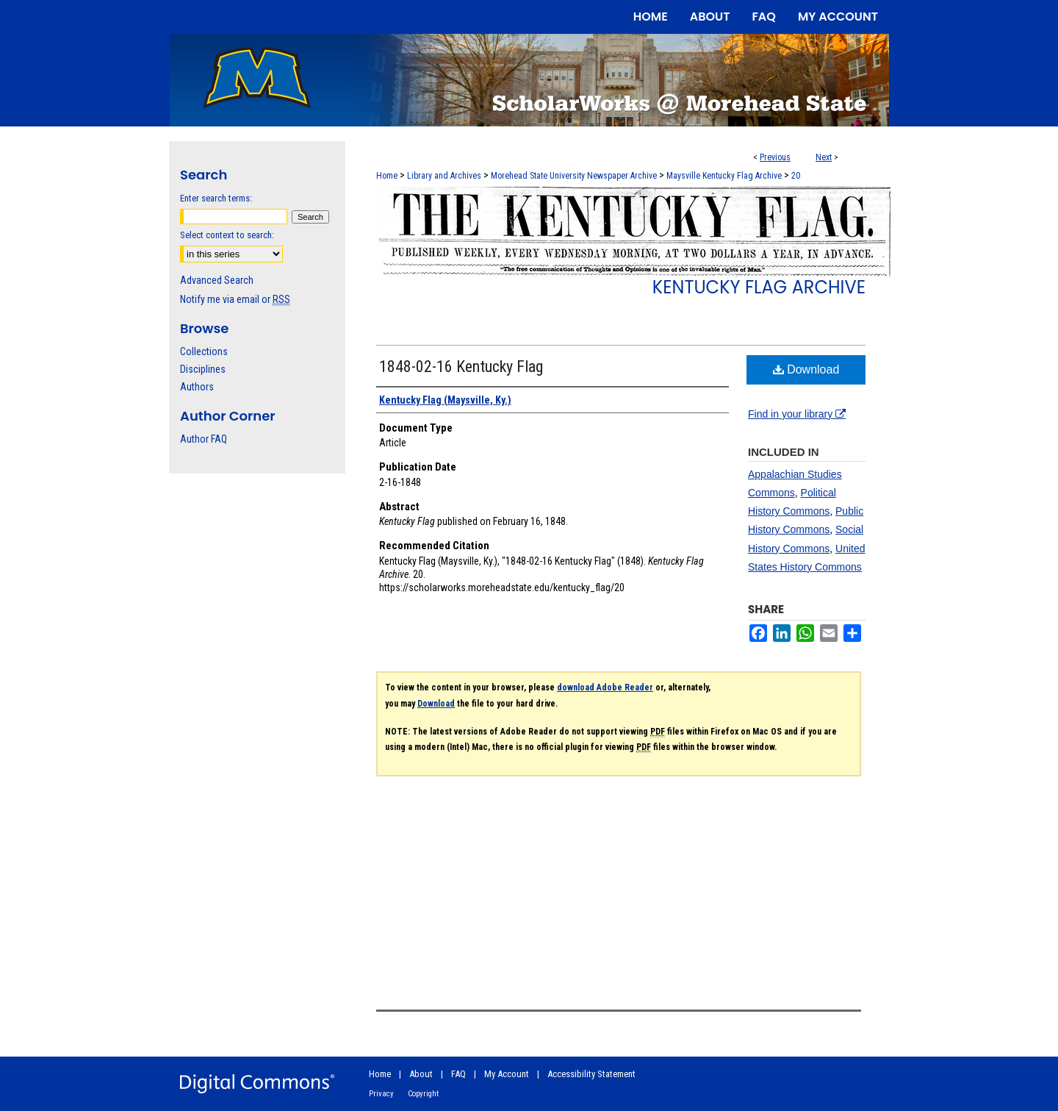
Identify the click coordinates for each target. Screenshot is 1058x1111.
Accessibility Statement (591, 1073)
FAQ (458, 1073)
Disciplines (203, 369)
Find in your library (797, 414)
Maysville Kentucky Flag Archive (724, 176)
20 (795, 176)
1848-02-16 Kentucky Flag (461, 366)
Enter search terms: (216, 198)
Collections (204, 351)
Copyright (423, 1094)
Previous (775, 157)
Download (806, 369)
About (421, 1073)
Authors (197, 387)
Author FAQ (203, 439)
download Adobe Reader (605, 687)
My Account (506, 1073)
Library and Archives (444, 176)
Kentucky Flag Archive (759, 287)
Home (386, 176)
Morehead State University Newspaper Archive (574, 176)
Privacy (381, 1094)
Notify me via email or (235, 299)
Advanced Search (216, 280)
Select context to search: (227, 234)
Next (824, 157)
